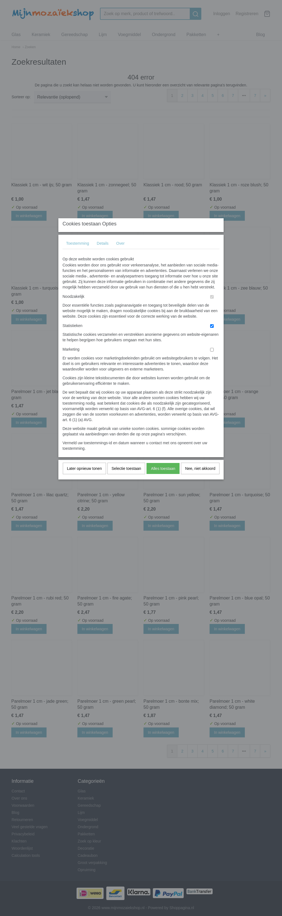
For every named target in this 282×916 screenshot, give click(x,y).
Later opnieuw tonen (84, 479)
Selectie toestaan (126, 479)
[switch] (212, 307)
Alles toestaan (163, 479)
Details (103, 254)
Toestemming (77, 254)
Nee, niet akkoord (200, 479)
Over (120, 254)
